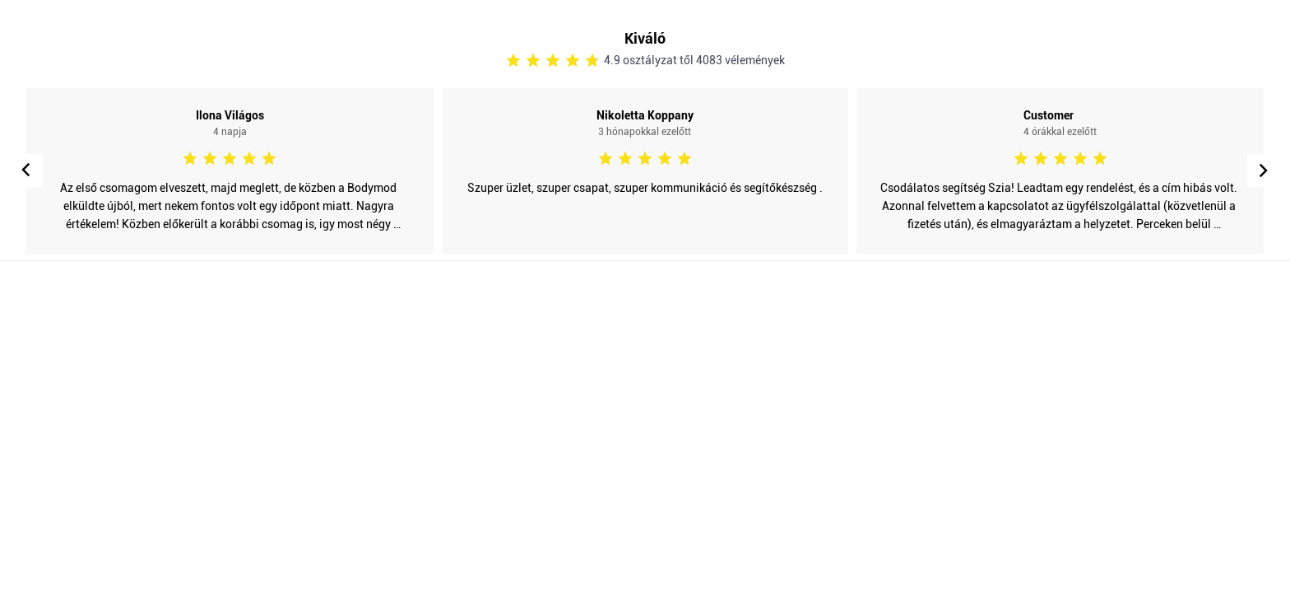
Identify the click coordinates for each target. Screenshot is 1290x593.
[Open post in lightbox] (230, 171)
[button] (1263, 170)
